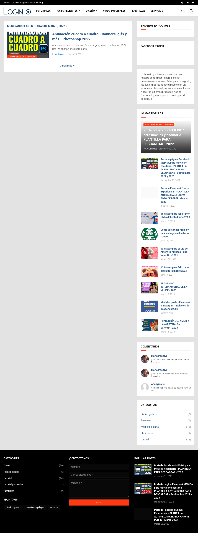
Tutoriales (43, 10)
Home (6, 2)
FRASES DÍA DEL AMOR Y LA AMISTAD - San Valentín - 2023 (175, 324)
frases (34, 465)
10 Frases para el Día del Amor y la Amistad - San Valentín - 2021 (174, 252)
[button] (183, 11)
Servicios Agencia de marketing (28, 2)
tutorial (166, 439)
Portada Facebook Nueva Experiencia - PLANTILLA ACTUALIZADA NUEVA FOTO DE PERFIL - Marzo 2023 (175, 195)
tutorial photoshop (34, 484)
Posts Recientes (67, 10)
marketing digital (166, 427)
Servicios (156, 10)
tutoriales (34, 491)
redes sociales (34, 472)
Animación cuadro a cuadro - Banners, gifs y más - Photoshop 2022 (89, 36)
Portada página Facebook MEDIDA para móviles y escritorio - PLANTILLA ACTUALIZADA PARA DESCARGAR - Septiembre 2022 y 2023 (175, 167)
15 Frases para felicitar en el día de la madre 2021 (175, 269)
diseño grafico (166, 414)
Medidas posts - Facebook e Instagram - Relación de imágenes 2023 (175, 305)
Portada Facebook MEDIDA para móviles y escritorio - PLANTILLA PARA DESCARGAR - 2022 (172, 469)
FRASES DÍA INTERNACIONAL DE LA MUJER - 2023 (174, 287)
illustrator (166, 420)
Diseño (90, 10)
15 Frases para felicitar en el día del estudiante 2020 (175, 215)
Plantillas (138, 10)
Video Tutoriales (114, 10)
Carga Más (66, 65)
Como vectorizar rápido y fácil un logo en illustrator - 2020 (175, 233)
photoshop (166, 433)
